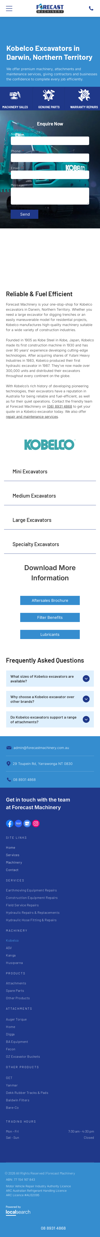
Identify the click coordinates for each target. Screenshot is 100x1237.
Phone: (16, 151)
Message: (17, 185)
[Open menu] (9, 8)
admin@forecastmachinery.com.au (41, 748)
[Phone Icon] (91, 10)
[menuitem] (50, 847)
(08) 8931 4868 (59, 406)
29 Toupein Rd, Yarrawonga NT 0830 (43, 764)
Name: (15, 134)
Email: (15, 168)
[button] (50, 471)
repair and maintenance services (32, 416)
